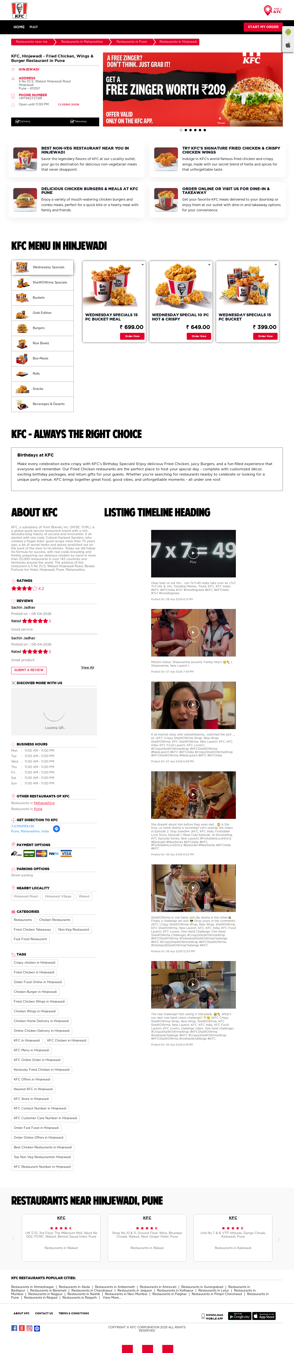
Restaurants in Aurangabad (202, 1287)
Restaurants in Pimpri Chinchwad (217, 1294)
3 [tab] (190, 130)
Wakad (84, 896)
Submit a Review (29, 670)
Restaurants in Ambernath (115, 1287)
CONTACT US (44, 1313)
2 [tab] (186, 130)
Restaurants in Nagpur (45, 1294)
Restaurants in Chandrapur (91, 1290)
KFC (61, 1218)
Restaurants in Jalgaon (134, 1290)
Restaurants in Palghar (169, 1294)
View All (87, 667)
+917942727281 (30, 98)
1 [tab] (181, 130)
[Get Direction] (56, 831)
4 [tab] (195, 130)
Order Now (132, 336)
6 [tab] (205, 130)
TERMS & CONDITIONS (74, 1313)
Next (279, 1237)
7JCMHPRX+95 (22, 826)
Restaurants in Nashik (83, 1294)
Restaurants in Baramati (48, 1290)
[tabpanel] (193, 89)
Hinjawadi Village (58, 896)
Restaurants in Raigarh (79, 1297)
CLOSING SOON (68, 104)
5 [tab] (200, 130)
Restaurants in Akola (74, 1287)
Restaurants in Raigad (40, 1297)
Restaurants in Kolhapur (175, 1290)
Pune (38, 809)
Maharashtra (44, 803)
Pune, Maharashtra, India (30, 831)
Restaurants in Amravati (158, 1287)
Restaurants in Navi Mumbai (126, 1294)
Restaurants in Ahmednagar (32, 1287)
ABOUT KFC (21, 1313)
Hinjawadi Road (26, 896)
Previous (14, 1237)
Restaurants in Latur (213, 1290)
